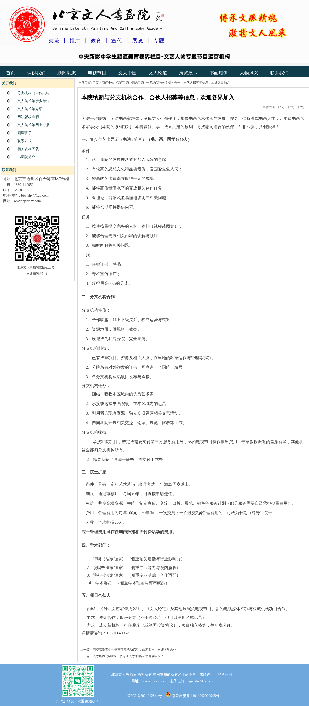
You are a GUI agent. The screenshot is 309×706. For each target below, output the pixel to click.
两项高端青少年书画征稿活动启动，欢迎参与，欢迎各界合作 (134, 649)
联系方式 (24, 141)
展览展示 (188, 72)
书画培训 (218, 72)
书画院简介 (26, 157)
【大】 (301, 107)
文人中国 (127, 72)
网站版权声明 (28, 117)
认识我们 (36, 72)
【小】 (281, 107)
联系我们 (279, 72)
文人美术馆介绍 (29, 109)
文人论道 (158, 72)
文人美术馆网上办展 (33, 125)
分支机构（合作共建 (33, 93)
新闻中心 (108, 82)
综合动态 (138, 82)
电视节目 (97, 72)
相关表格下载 (28, 149)
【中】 (291, 107)
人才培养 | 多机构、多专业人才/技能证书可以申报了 (128, 656)
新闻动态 (66, 72)
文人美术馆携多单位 (33, 101)
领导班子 (24, 133)
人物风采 (249, 72)
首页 (10, 72)
